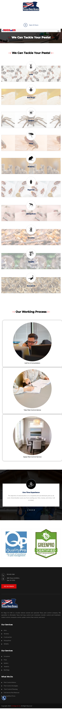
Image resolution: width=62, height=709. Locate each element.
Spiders (31, 121)
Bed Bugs (31, 98)
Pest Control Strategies (9, 686)
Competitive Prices (8, 696)
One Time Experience (31, 493)
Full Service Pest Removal (10, 693)
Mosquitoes (31, 214)
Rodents (31, 167)
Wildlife (31, 262)
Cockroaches (6, 638)
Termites (31, 238)
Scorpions (31, 287)
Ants (31, 75)
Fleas (31, 144)
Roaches (31, 190)
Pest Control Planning (9, 690)
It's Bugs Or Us (15, 706)
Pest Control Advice (8, 683)
